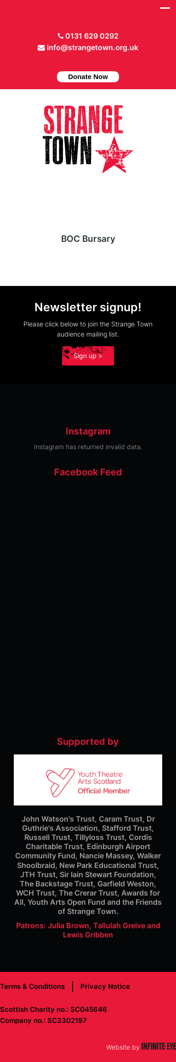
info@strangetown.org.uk (92, 47)
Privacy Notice (105, 986)
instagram (98, 62)
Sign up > (88, 356)
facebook (84, 62)
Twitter (69, 62)
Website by (141, 1047)
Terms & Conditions (32, 986)
